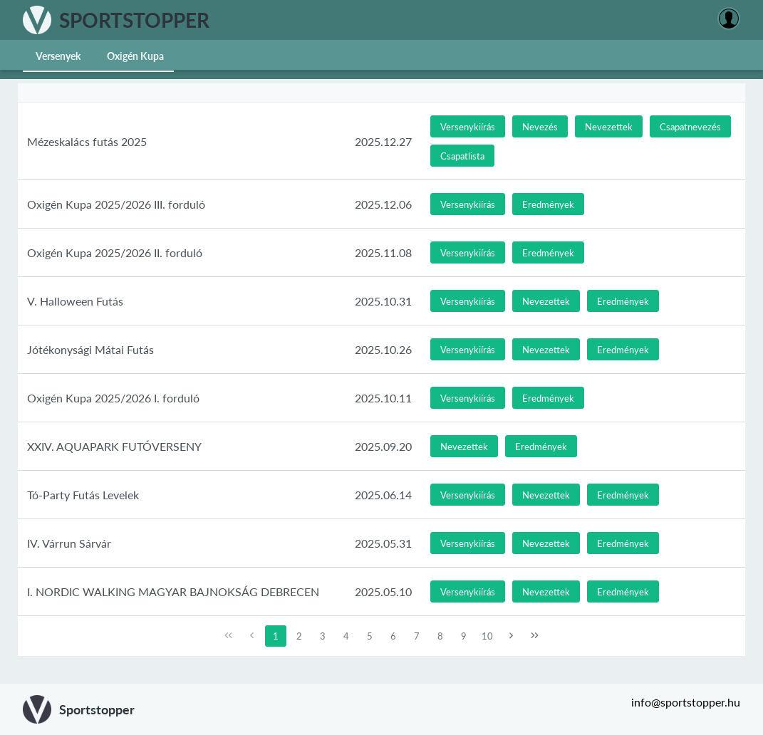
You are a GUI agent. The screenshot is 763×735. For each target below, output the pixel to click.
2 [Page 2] (299, 636)
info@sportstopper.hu (685, 702)
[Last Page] (535, 636)
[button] (467, 126)
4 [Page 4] (346, 636)
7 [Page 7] (417, 636)
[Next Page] (511, 636)
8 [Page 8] (440, 636)
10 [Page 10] (487, 636)
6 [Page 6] (393, 636)
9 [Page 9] (464, 636)
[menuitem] (58, 55)
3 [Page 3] (323, 636)
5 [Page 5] (370, 636)
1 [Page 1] (276, 636)
